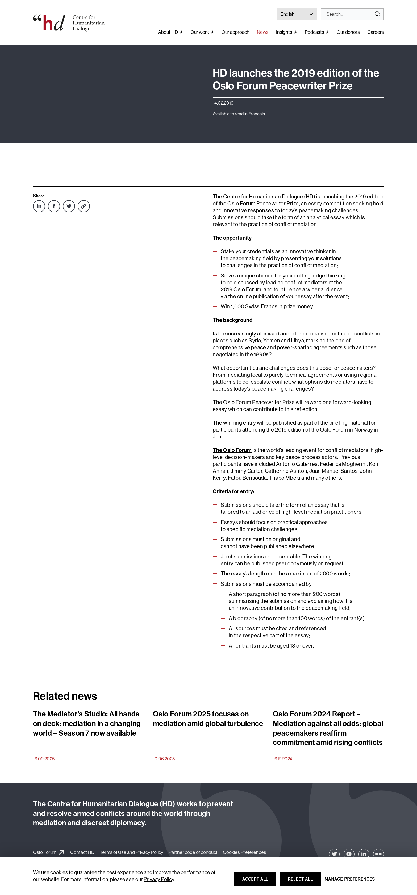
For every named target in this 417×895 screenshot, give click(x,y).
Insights (284, 32)
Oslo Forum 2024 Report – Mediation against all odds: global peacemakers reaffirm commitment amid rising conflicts (328, 728)
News (263, 32)
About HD (168, 32)
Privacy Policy (159, 879)
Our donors (348, 32)
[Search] (350, 14)
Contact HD (82, 852)
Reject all (304, 881)
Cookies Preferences (244, 852)
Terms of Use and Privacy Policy (131, 852)
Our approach (235, 32)
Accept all (258, 881)
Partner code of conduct (193, 852)
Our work (199, 32)
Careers (375, 32)
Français (256, 114)
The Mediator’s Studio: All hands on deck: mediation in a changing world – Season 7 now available (87, 723)
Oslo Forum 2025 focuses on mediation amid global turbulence (208, 718)
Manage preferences (349, 881)
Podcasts (314, 32)
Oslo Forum (44, 852)
